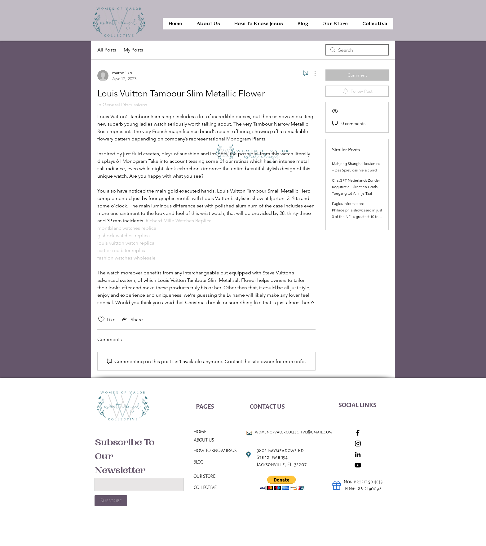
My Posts (133, 50)
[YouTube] (358, 465)
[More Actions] (312, 73)
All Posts (106, 50)
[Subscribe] (111, 500)
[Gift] (336, 485)
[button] (281, 483)
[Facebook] (358, 433)
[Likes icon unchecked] (101, 319)
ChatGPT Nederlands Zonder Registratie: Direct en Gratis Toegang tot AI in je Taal (356, 187)
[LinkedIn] (358, 454)
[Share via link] (132, 319)
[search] (357, 49)
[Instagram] (358, 443)
